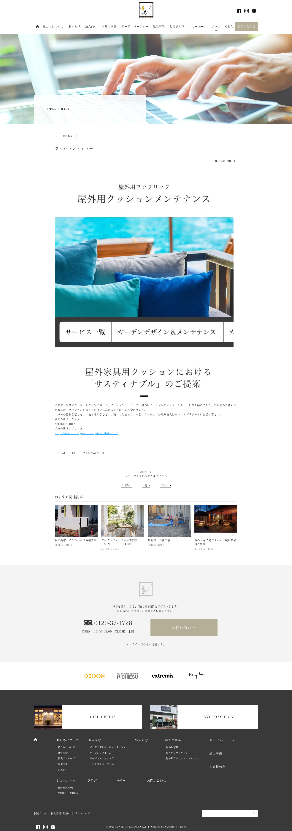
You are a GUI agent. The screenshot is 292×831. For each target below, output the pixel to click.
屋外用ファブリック (177, 753)
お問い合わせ (246, 26)
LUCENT (63, 770)
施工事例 (159, 26)
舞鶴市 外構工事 (159, 540)
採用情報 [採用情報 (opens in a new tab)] (63, 764)
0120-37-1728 (113, 623)
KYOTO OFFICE (218, 717)
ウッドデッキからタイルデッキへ (146, 476)
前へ (128, 485)
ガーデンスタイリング (102, 758)
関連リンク (40, 813)
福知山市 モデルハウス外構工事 (76, 540)
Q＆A (229, 26)
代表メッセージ (66, 758)
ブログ (216, 26)
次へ (164, 485)
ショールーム (198, 26)
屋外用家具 (109, 26)
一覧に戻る (67, 136)
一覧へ (146, 485)
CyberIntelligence (175, 827)
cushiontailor (95, 453)
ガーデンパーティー (134, 26)
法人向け (91, 26)
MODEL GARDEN (68, 793)
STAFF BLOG (67, 453)
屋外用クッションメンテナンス (183, 758)
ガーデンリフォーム (100, 753)
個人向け (75, 26)
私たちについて (53, 26)
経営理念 (63, 753)
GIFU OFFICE (103, 717)
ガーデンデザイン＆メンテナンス (108, 747)
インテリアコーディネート (104, 764)
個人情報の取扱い (60, 813)
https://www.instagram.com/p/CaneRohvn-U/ (86, 433)
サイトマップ (82, 813)
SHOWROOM (65, 787)
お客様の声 (177, 26)
